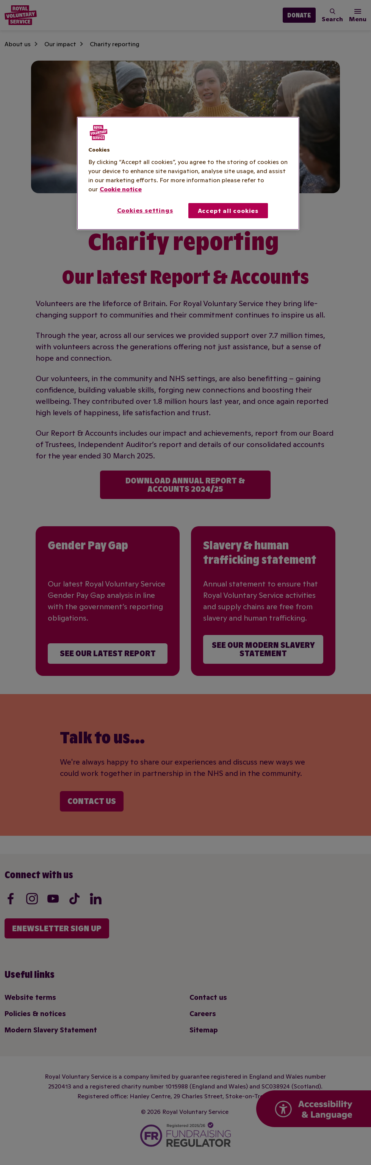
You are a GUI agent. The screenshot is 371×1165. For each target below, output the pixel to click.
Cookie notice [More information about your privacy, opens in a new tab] (121, 189)
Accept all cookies (228, 210)
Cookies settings (145, 210)
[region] (188, 173)
